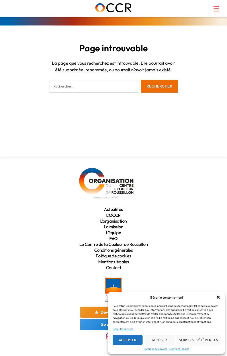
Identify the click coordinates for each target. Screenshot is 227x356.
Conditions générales (113, 250)
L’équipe (113, 232)
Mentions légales (179, 348)
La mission (113, 227)
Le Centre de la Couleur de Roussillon (113, 244)
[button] (218, 297)
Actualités (113, 209)
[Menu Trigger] (213, 6)
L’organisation (113, 221)
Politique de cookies (155, 348)
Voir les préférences (198, 340)
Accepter (127, 340)
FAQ (113, 238)
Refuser (159, 340)
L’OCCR (113, 215)
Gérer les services (123, 329)
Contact (113, 267)
